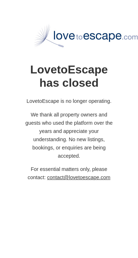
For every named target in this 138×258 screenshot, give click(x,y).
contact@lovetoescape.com (78, 177)
